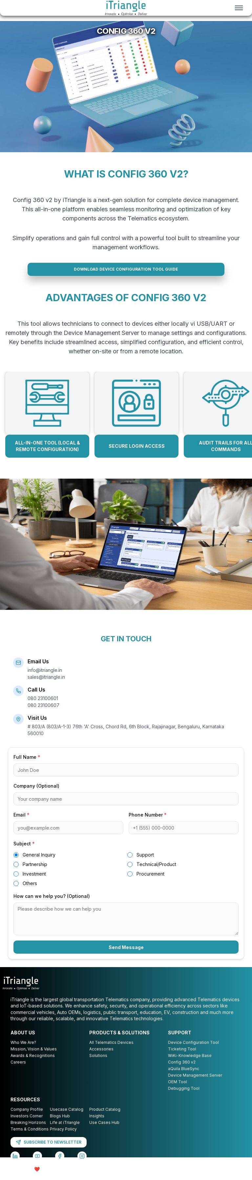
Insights (96, 1123)
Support (145, 862)
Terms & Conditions (29, 1136)
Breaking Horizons (28, 1130)
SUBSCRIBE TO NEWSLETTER (48, 1149)
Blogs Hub (60, 1123)
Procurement (150, 881)
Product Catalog (104, 1116)
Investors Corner (26, 1123)
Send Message (126, 955)
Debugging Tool (184, 1095)
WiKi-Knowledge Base (190, 1063)
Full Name (26, 764)
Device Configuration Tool (193, 1049)
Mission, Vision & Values (33, 1056)
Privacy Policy (63, 1136)
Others (30, 891)
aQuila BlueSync (183, 1076)
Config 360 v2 (182, 1069)
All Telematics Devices (111, 1049)
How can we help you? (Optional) (51, 903)
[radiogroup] (126, 876)
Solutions (98, 1063)
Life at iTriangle (65, 1130)
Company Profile (26, 1116)
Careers (18, 1069)
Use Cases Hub (104, 1130)
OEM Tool (177, 1089)
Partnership (35, 872)
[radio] (16, 862)
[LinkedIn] (15, 1163)
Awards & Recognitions (32, 1063)
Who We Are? (23, 1049)
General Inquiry (39, 862)
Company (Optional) (36, 793)
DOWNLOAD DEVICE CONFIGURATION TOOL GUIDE (126, 275)
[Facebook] (59, 1163)
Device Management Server (195, 1082)
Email (21, 822)
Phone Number (148, 822)
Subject (24, 851)
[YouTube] (37, 1163)
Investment (34, 881)
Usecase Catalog (66, 1116)
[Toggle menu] (239, 8)
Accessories (101, 1056)
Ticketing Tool (182, 1056)
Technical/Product (156, 872)
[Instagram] (82, 1163)
